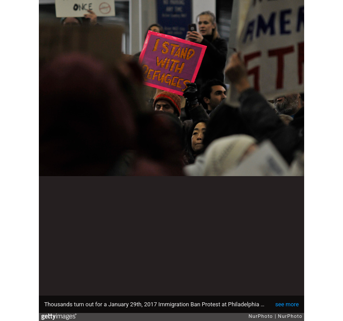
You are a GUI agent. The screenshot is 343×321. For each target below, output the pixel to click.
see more (287, 304)
